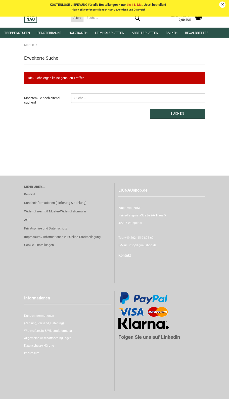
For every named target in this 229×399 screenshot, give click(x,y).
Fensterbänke (49, 33)
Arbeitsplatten (145, 33)
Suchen (177, 113)
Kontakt (29, 194)
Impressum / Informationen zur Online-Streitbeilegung (62, 237)
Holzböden (78, 33)
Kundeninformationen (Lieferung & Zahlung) (55, 203)
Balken (171, 33)
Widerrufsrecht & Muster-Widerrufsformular (55, 211)
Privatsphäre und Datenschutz (45, 228)
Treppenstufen (17, 33)
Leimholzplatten (109, 33)
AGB (27, 220)
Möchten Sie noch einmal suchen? (42, 100)
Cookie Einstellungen (39, 245)
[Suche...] (77, 17)
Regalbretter (196, 33)
